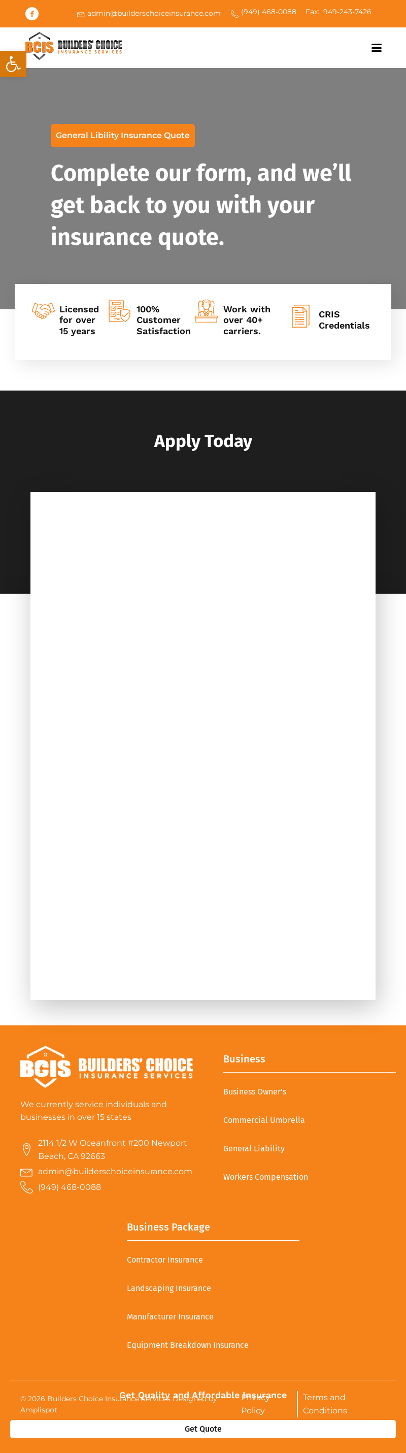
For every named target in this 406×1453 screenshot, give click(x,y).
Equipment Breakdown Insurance (188, 1345)
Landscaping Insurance (169, 1288)
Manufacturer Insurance (170, 1316)
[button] (13, 64)
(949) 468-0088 (268, 11)
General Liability (254, 1148)
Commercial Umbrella (264, 1120)
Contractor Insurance (165, 1260)
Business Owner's (254, 1091)
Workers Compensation (265, 1177)
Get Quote (203, 1429)
